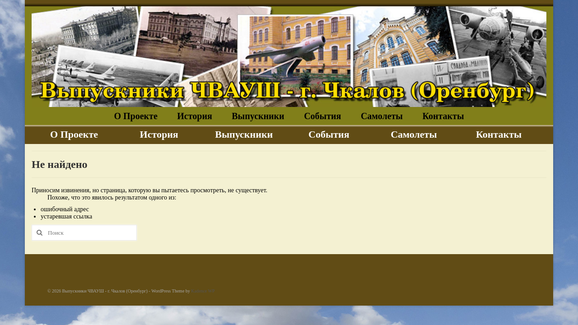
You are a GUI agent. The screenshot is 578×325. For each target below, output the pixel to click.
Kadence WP (202, 290)
